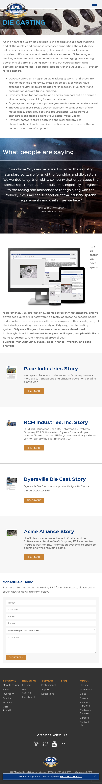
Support (46, 689)
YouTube (54, 744)
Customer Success (85, 712)
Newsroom (86, 689)
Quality (7, 698)
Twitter (45, 744)
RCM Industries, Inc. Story (56, 422)
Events (84, 698)
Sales (6, 689)
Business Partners (85, 704)
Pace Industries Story (51, 368)
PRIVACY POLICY (71, 776)
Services (47, 681)
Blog (64, 681)
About (84, 681)
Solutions (9, 681)
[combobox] (51, 630)
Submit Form (16, 657)
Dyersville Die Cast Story (55, 479)
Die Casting (26, 691)
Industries (29, 681)
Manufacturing (11, 685)
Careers (84, 717)
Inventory (8, 693)
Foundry (26, 685)
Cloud (83, 693)
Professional (48, 685)
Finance (7, 702)
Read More (34, 391)
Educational (48, 693)
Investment (28, 697)
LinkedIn (36, 744)
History (84, 685)
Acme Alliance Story (49, 531)
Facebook (63, 744)
